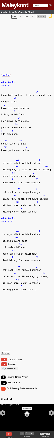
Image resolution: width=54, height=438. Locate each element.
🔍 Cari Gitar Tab (9, 370)
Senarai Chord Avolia (17, 380)
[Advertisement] (27, 46)
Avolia (6, 76)
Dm (13, 83)
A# (2, 83)
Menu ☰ (40, 17)
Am (9, 83)
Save (14, 17)
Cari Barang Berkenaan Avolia (22, 391)
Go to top (5, 354)
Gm (2, 87)
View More (27, 413)
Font (27, 17)
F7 (37, 181)
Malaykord (14, 5)
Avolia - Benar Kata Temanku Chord (17, 12)
